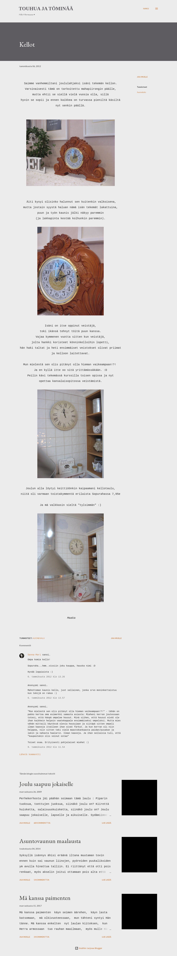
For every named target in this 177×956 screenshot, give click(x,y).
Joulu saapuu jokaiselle (46, 784)
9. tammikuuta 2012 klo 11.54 (46, 747)
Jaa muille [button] (142, 77)
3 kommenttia (41, 937)
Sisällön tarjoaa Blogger (88, 948)
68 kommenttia (42, 823)
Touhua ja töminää (46, 8)
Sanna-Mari (34, 655)
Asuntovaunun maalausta (50, 841)
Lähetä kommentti (30, 754)
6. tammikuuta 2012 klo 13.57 (46, 698)
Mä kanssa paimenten (45, 898)
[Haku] (146, 8)
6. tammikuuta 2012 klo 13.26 (46, 677)
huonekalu (141, 92)
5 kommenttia (41, 880)
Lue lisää (106, 823)
